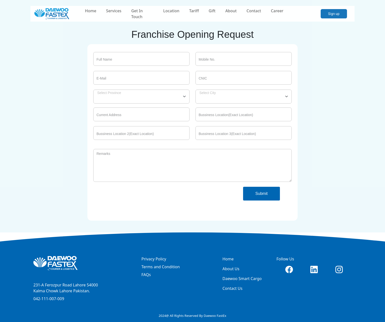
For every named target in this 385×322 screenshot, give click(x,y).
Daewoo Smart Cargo (242, 278)
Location (171, 10)
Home (90, 10)
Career (277, 10)
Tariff (194, 10)
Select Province (109, 93)
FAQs (146, 274)
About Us (230, 268)
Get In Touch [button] (137, 13)
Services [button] (113, 10)
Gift (212, 10)
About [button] (231, 10)
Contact (254, 10)
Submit (261, 193)
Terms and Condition (160, 266)
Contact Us (232, 288)
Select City (207, 93)
